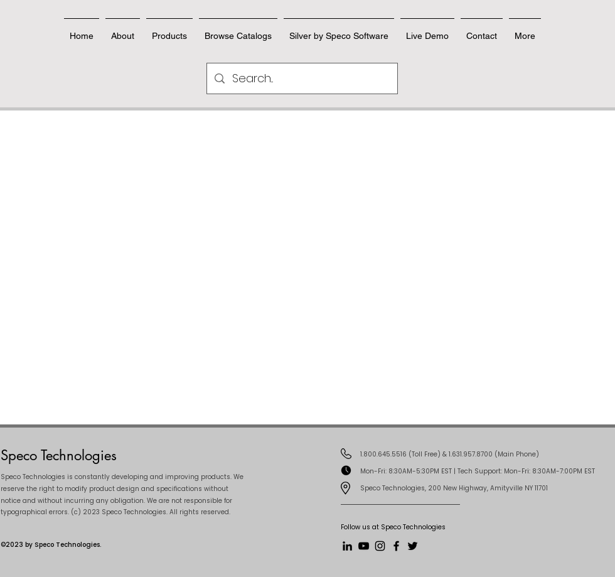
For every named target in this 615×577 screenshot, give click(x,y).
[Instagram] (380, 546)
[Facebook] (396, 546)
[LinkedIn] (347, 546)
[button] (481, 30)
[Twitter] (412, 546)
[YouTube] (363, 546)
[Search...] (301, 78)
